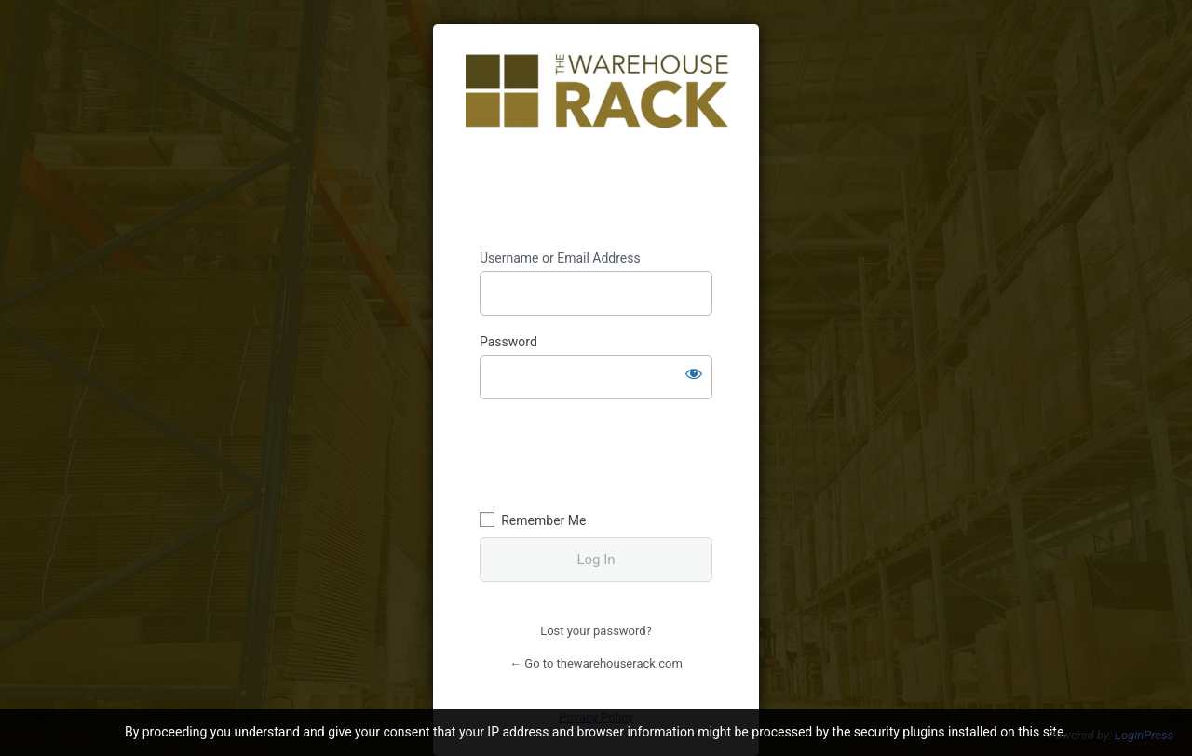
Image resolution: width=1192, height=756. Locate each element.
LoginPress (1144, 735)
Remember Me (543, 520)
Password (508, 341)
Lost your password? (596, 631)
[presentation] (607, 452)
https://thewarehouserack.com (597, 136)
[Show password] (693, 373)
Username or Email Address (560, 257)
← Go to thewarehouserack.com (596, 663)
